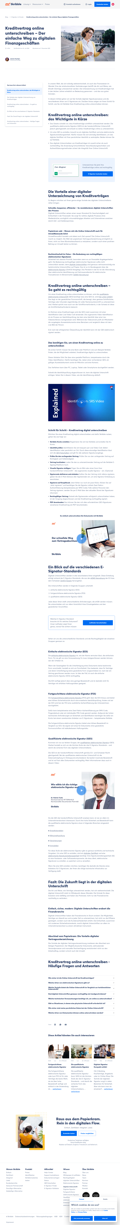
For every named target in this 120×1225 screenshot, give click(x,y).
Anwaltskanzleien (56, 831)
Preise (47, 4)
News (84, 1175)
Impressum (10, 1222)
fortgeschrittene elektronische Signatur (66, 698)
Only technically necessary (82, 1218)
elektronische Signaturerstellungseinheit (63, 856)
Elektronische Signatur (71, 1183)
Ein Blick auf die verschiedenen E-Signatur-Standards (23, 111)
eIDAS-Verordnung (81, 275)
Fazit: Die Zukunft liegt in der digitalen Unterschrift (22, 116)
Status (46, 1180)
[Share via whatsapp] (60, 1024)
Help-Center (48, 1172)
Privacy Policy (82, 1212)
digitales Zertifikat (91, 853)
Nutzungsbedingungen (44, 1216)
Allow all (105, 1218)
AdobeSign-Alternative (14, 1191)
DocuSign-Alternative (13, 1188)
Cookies (67, 1216)
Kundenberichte (11, 1183)
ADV (60, 1216)
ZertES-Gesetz (66, 581)
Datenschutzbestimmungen (25, 1216)
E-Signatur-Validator (51, 1188)
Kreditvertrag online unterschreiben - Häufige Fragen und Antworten (23, 122)
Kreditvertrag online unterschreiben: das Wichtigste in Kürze (23, 91)
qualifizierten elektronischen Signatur (94, 743)
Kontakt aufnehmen (71, 4)
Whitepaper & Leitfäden (71, 1175)
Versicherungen (56, 841)
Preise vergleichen (87, 1133)
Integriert (9, 1178)
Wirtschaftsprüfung (57, 836)
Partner (85, 1183)
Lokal (8, 1180)
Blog (6, 17)
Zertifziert (9, 1175)
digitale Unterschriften (78, 264)
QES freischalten (62, 453)
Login (88, 4)
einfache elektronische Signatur (63, 655)
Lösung (27, 4)
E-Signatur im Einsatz (17, 17)
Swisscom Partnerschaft (14, 1186)
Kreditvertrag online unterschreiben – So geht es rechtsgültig (22, 105)
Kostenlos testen (102, 4)
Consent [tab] (81, 1199)
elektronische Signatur (57, 270)
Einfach (8, 1172)
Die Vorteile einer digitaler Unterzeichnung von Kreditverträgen (21, 98)
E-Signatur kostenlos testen (97, 174)
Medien (85, 1186)
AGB (55, 1216)
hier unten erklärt (105, 297)
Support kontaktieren (51, 1175)
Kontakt (85, 1188)
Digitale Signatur (69, 1189)
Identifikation (29, 1175)
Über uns (85, 1172)
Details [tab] (105, 1199)
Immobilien (54, 846)
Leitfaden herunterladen (97, 623)
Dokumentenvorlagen (51, 1178)
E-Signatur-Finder (50, 1186)
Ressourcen (38, 4)
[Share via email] (65, 1024)
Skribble (13, 4)
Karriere (85, 1180)
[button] (113, 4)
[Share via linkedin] (55, 1024)
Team (84, 1178)
